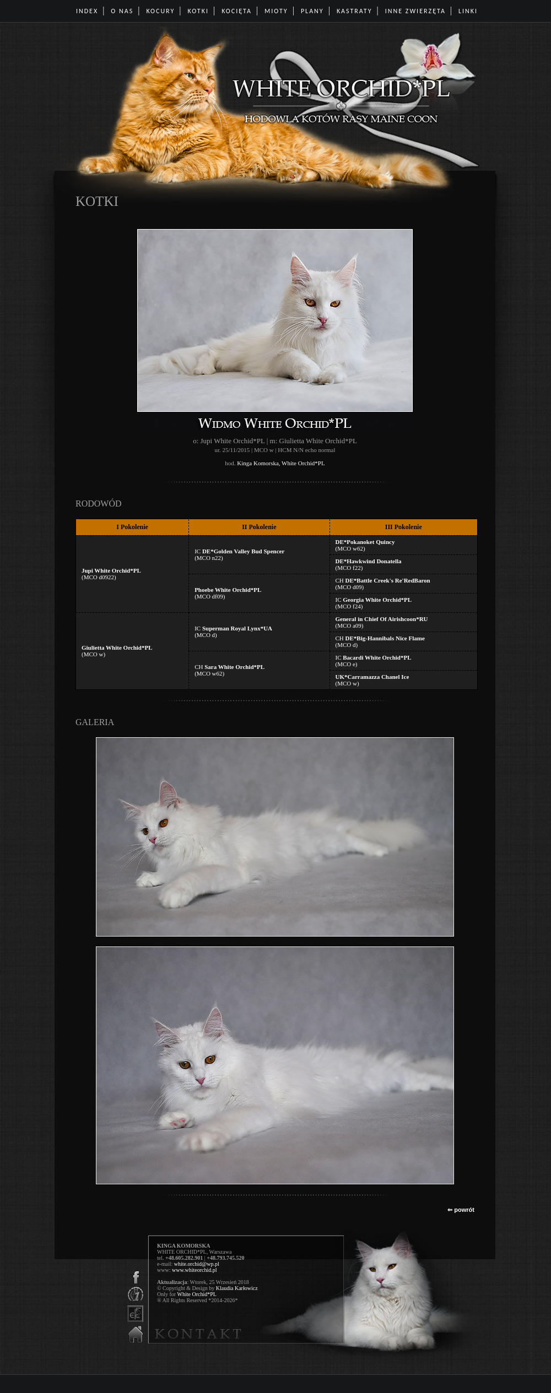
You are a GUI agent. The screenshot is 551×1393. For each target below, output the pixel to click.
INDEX (87, 11)
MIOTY (276, 11)
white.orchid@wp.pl (196, 1264)
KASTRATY (354, 11)
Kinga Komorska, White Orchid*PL (281, 463)
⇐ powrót (460, 1209)
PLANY (312, 11)
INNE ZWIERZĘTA (415, 11)
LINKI (468, 11)
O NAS (122, 11)
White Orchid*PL (196, 1294)
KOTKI (198, 11)
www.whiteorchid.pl (194, 1270)
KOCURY (160, 11)
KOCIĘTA (237, 11)
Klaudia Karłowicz (237, 1288)
